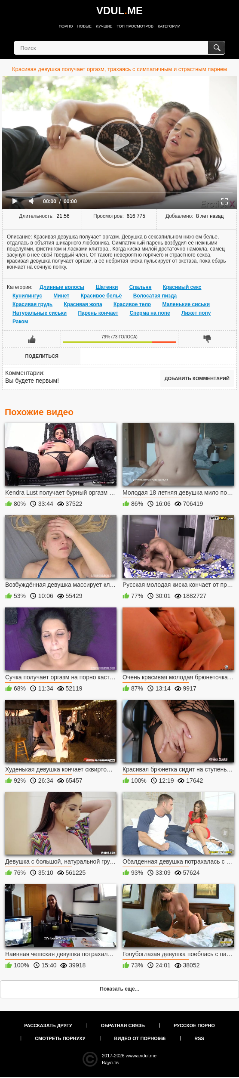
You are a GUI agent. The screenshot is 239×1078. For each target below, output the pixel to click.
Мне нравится (32, 339)
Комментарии (24, 373)
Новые (84, 26)
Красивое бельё (101, 296)
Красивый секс (182, 287)
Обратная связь (123, 1025)
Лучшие (104, 26)
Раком (20, 322)
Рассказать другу (48, 1025)
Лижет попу (196, 313)
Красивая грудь (32, 304)
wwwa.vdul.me (141, 1055)
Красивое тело (132, 304)
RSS (199, 1038)
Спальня (140, 287)
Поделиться (41, 356)
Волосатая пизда (155, 296)
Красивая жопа (83, 304)
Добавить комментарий (197, 378)
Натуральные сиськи (39, 313)
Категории (169, 26)
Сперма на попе (149, 313)
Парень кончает (98, 313)
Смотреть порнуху (60, 1038)
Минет (61, 296)
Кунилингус (27, 296)
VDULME (119, 10)
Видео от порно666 (140, 1038)
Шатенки (106, 287)
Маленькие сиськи (186, 304)
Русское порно (194, 1025)
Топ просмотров (134, 26)
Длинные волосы (62, 287)
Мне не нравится (207, 339)
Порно (66, 26)
